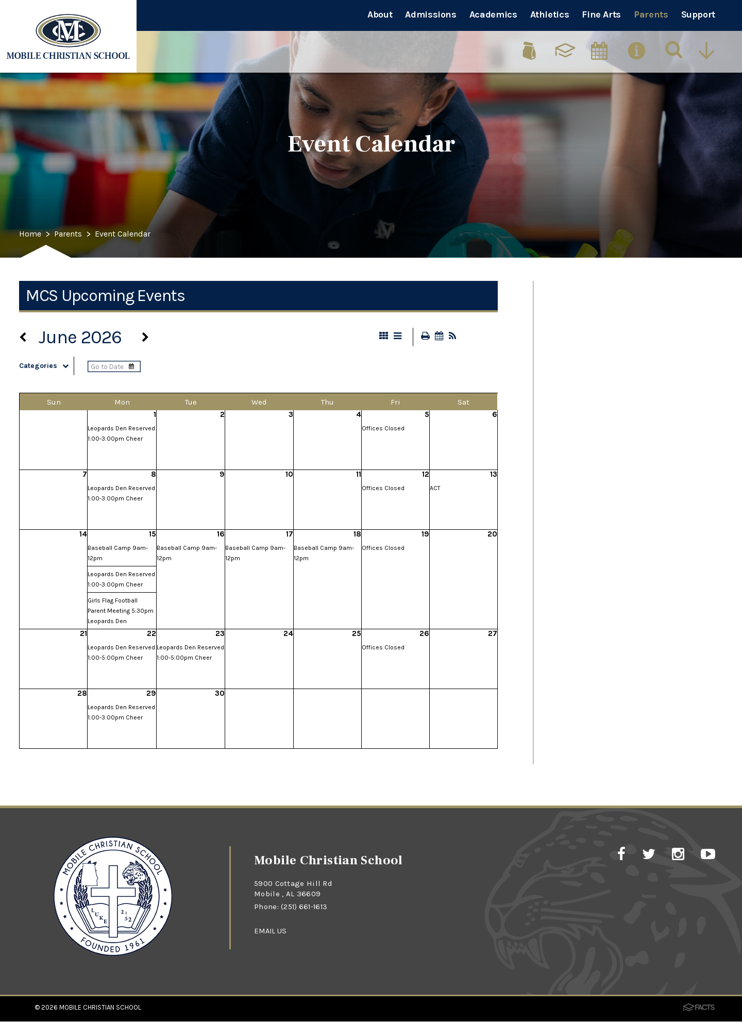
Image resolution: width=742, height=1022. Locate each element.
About (379, 14)
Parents (651, 14)
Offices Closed (383, 429)
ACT (435, 489)
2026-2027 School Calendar (619, 550)
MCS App (572, 622)
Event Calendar (133, 234)
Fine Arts (601, 14)
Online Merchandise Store (614, 658)
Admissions (430, 14)
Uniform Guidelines (598, 478)
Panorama (575, 442)
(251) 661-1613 (305, 907)
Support (698, 14)
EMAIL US (271, 931)
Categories (46, 366)
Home (31, 234)
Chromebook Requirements (618, 586)
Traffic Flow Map (590, 334)
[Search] (674, 49)
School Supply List (595, 514)
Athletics (549, 14)
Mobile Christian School (100, 1008)
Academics (493, 14)
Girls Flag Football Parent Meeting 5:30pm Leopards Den (121, 612)
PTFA (561, 406)
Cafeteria (572, 370)
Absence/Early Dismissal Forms (627, 694)
